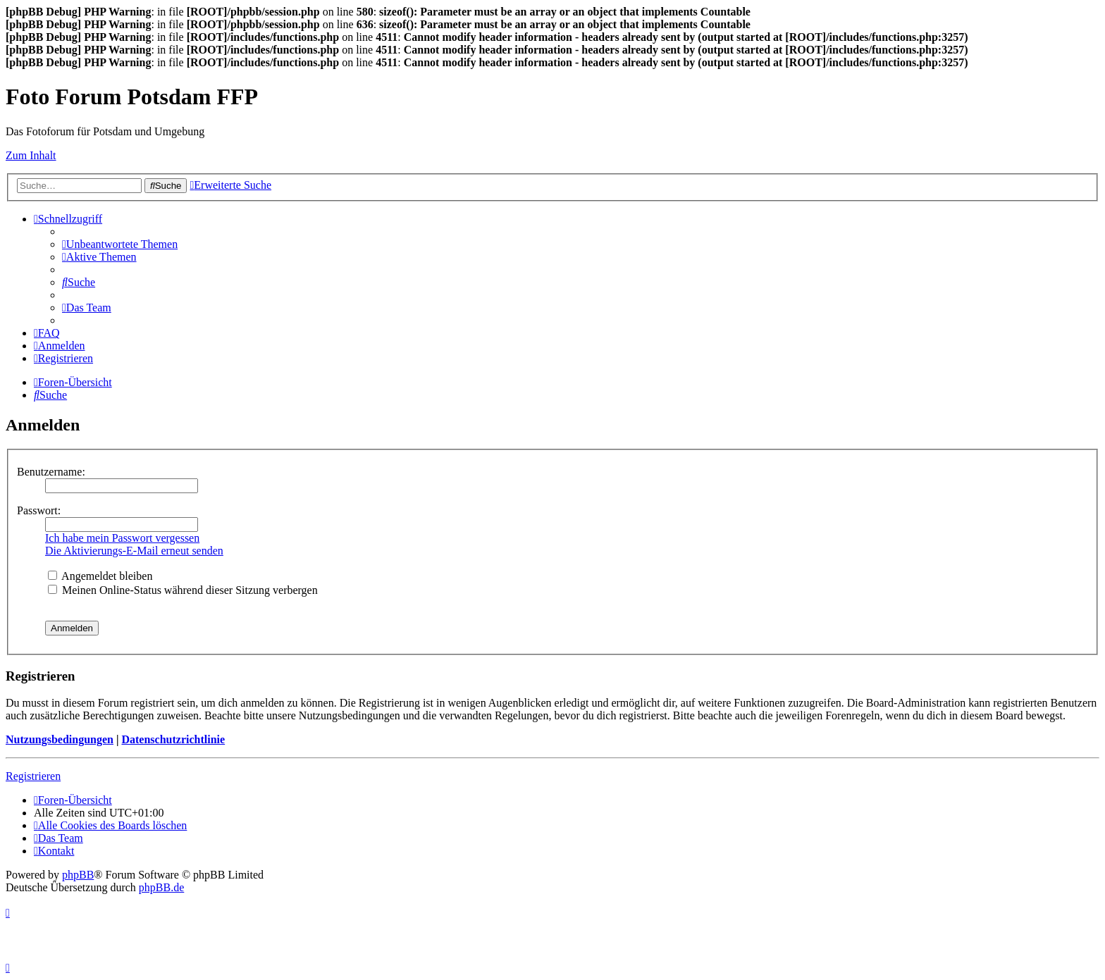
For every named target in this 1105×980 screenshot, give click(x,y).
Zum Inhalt (31, 155)
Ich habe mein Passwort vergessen (122, 538)
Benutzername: (51, 472)
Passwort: (39, 510)
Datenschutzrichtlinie (173, 739)
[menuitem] (120, 244)
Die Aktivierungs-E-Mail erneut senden (134, 551)
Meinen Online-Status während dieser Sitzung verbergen (183, 590)
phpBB (78, 875)
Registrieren (33, 776)
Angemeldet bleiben (100, 576)
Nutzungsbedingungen (59, 739)
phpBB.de (161, 887)
